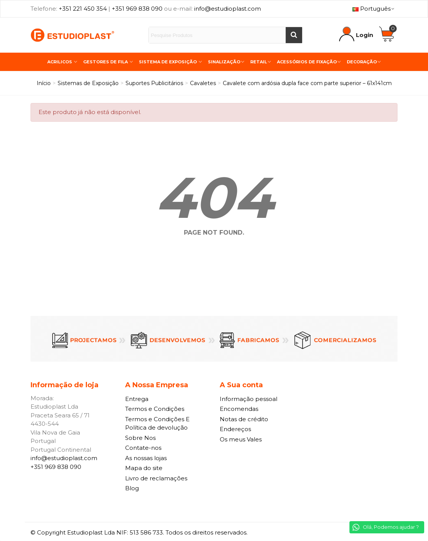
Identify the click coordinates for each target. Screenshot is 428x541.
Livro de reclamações (156, 478)
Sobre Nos (140, 437)
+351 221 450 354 (83, 8)
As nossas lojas (146, 458)
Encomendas (239, 408)
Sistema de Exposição (168, 61)
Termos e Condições (154, 408)
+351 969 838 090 (137, 8)
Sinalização (224, 61)
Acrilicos (60, 61)
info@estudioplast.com (227, 8)
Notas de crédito (244, 419)
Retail (258, 61)
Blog (132, 488)
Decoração (362, 61)
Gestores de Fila (106, 61)
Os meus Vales (241, 439)
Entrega (136, 399)
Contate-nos (143, 447)
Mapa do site (144, 468)
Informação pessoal (248, 399)
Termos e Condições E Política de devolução (157, 423)
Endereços (235, 429)
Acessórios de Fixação (307, 61)
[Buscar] (293, 35)
